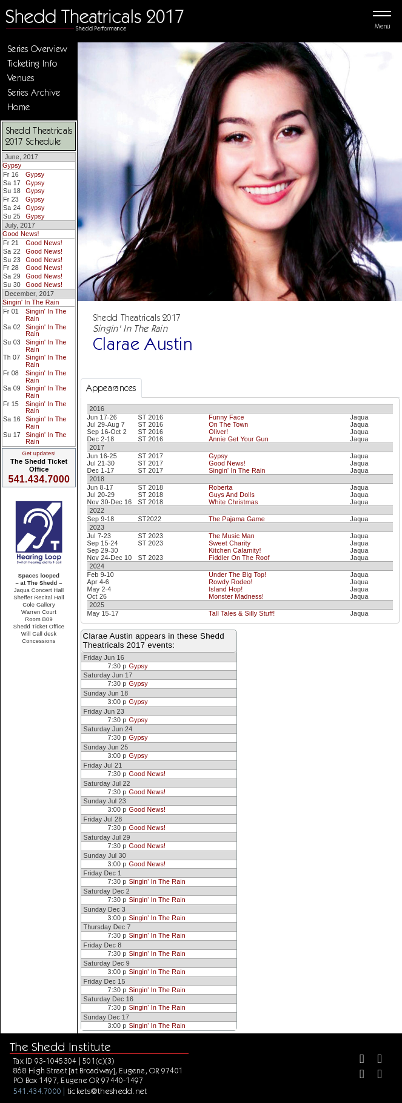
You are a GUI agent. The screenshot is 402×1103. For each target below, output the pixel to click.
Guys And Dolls (232, 494)
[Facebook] (356, 1060)
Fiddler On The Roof (239, 557)
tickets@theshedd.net (107, 1091)
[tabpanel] (240, 510)
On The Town (228, 424)
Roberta (220, 487)
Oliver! (218, 431)
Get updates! (39, 453)
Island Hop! (226, 589)
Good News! (20, 233)
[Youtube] (374, 1075)
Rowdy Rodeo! (230, 581)
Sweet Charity (229, 543)
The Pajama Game (237, 518)
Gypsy (11, 165)
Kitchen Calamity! (235, 550)
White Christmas (233, 501)
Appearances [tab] (111, 388)
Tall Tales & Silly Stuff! (242, 613)
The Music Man (232, 535)
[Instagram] (356, 1075)
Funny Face (226, 417)
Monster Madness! (236, 596)
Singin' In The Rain (30, 302)
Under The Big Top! (237, 574)
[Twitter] (374, 1060)
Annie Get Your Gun (239, 439)
